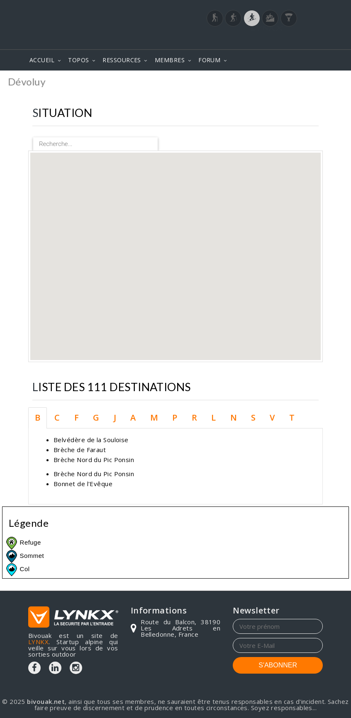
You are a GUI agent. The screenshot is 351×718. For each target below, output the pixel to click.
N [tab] (233, 417)
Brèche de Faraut (80, 449)
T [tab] (292, 417)
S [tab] (253, 417)
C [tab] (57, 417)
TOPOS (78, 60)
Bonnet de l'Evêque (83, 483)
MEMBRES (170, 60)
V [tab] (272, 417)
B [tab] (37, 417)
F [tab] (76, 417)
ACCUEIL (41, 60)
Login (282, 28)
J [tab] (115, 417)
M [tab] (154, 417)
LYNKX (38, 642)
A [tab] (133, 417)
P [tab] (174, 417)
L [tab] (213, 417)
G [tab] (96, 417)
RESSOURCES (121, 60)
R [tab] (194, 417)
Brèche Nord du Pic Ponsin (94, 459)
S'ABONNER (277, 665)
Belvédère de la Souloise (91, 440)
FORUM (209, 60)
